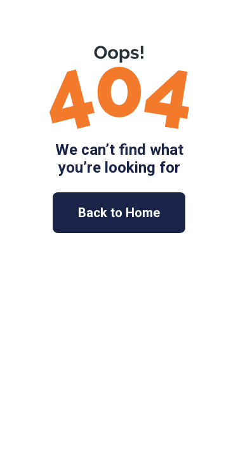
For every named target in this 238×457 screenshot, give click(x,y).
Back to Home (119, 212)
